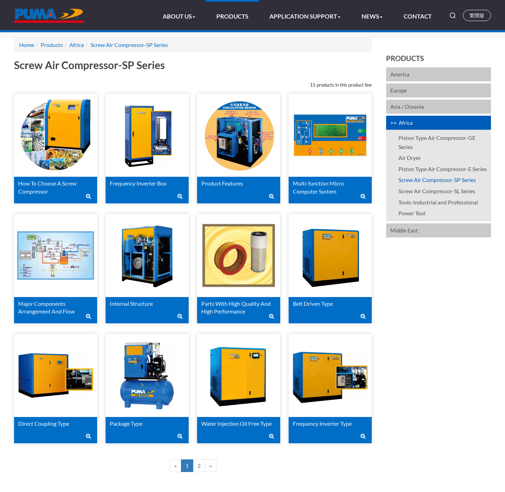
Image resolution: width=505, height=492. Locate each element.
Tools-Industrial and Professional (438, 202)
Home (26, 44)
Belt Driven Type (313, 303)
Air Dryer (409, 157)
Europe (398, 90)
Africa (406, 123)
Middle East (404, 230)
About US (179, 16)
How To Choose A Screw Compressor (47, 187)
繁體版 (477, 15)
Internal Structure (131, 303)
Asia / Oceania (407, 106)
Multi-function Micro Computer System (318, 187)
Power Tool (411, 213)
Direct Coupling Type (43, 423)
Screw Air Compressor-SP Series (437, 179)
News (372, 16)
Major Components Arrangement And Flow (46, 307)
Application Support (305, 16)
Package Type (126, 423)
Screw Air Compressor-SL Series (436, 191)
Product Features (222, 183)
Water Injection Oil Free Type (236, 423)
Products (232, 16)
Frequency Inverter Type (322, 423)
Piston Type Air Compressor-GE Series (437, 142)
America (400, 74)
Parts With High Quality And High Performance (236, 307)
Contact (418, 16)
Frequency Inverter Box (138, 183)
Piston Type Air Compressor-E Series (442, 169)
